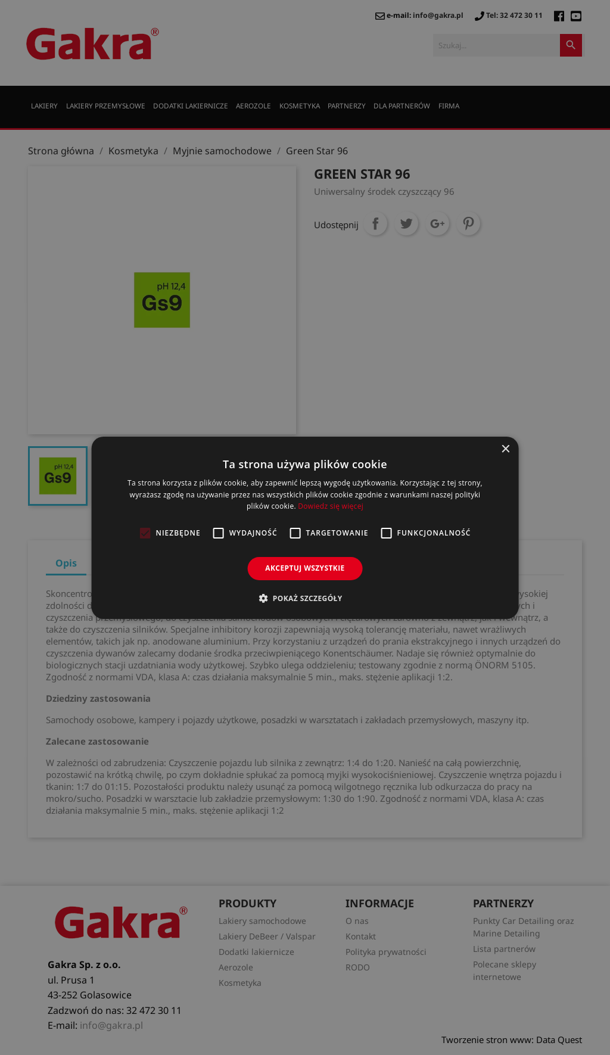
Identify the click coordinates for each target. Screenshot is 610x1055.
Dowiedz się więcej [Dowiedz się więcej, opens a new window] (330, 506)
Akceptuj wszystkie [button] (304, 568)
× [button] (504, 448)
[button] (304, 598)
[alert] (305, 527)
